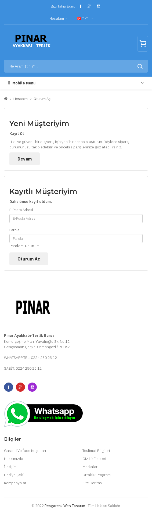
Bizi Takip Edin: (62, 6)
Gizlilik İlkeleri (94, 458)
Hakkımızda (13, 458)
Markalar (89, 466)
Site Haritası (92, 482)
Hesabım (58, 18)
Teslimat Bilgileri (96, 450)
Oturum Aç (42, 99)
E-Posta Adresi (21, 210)
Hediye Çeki (14, 474)
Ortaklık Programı (96, 474)
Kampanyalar (15, 482)
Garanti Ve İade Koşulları (25, 450)
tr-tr (85, 18)
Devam (24, 159)
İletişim (10, 466)
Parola (14, 230)
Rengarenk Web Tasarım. (65, 506)
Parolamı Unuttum (24, 245)
